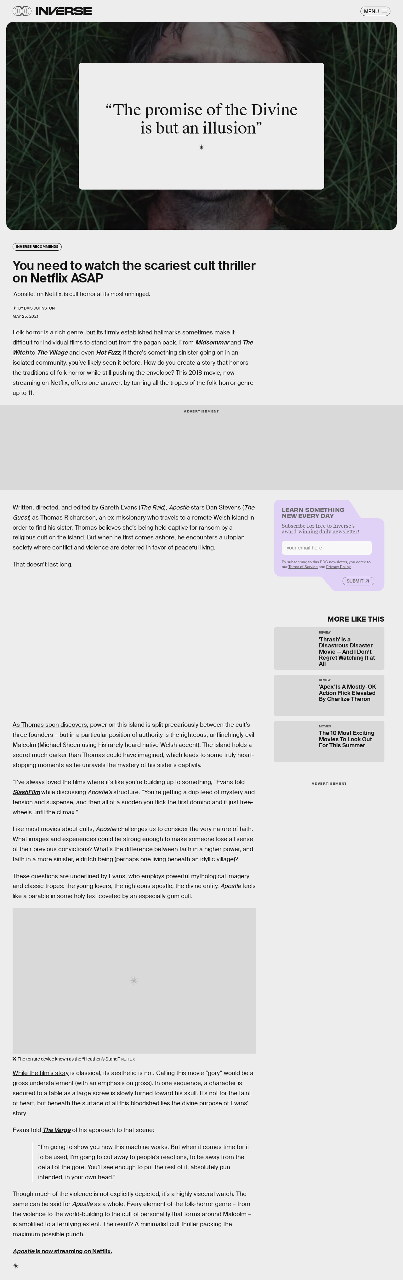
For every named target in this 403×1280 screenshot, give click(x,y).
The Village (52, 352)
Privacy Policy (338, 569)
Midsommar (212, 342)
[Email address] (327, 550)
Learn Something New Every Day (313, 514)
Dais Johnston (39, 308)
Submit (355, 583)
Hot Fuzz (108, 352)
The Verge (57, 1130)
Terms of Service (303, 569)
